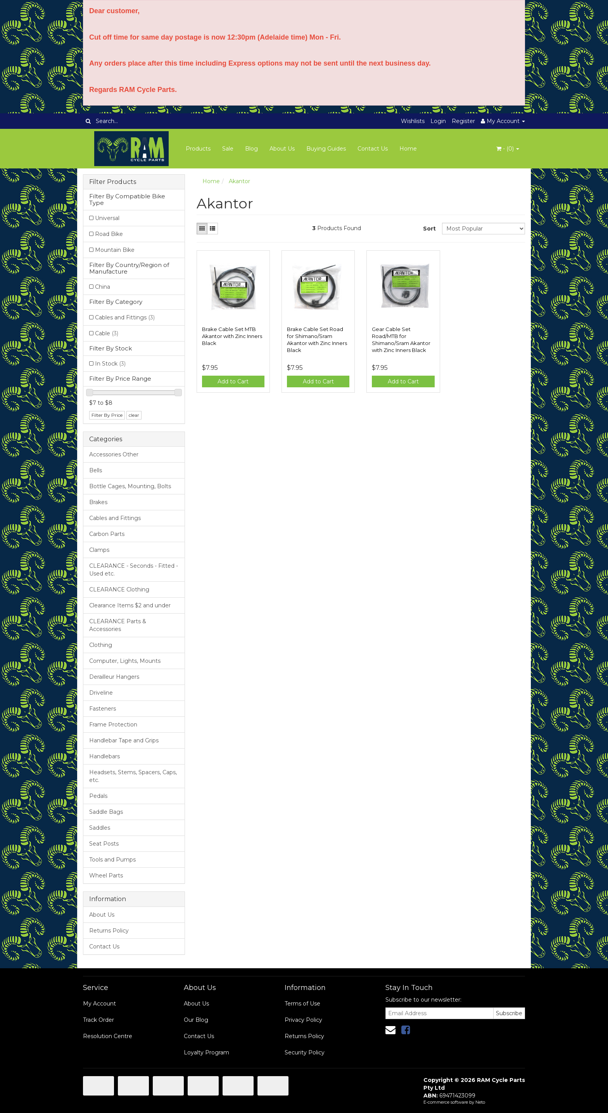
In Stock (110, 363)
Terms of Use (302, 1003)
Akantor (239, 181)
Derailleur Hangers (114, 676)
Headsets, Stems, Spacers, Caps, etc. (133, 776)
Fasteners (102, 708)
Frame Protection (113, 724)
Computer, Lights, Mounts (125, 660)
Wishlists (413, 121)
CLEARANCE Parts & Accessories (117, 625)
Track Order (98, 1019)
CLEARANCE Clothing (119, 589)
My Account (99, 1003)
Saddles (99, 827)
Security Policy (305, 1052)
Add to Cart (233, 381)
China (102, 286)
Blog (251, 148)
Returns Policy (109, 930)
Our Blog (196, 1019)
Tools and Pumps (112, 859)
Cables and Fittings (125, 317)
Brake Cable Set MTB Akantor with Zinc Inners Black (232, 336)
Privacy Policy (303, 1019)
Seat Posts (104, 843)
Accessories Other (113, 454)
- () (507, 148)
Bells (95, 470)
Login (438, 121)
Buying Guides (326, 148)
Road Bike (109, 234)
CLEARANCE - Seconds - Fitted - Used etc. (133, 569)
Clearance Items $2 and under (130, 605)
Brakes (98, 502)
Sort (429, 228)
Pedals (98, 795)
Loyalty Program (206, 1052)
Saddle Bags (106, 811)
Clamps (99, 549)
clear (134, 415)
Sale (227, 148)
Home (408, 148)
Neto (480, 1102)
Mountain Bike (115, 249)
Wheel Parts (106, 875)
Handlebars (104, 756)
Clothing (100, 644)
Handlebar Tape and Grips (124, 740)
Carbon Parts (106, 533)
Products (198, 148)
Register (463, 121)
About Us (282, 148)
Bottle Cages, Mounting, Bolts (130, 486)
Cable (106, 333)
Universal (107, 218)
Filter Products (112, 182)
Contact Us (373, 148)
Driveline (101, 692)
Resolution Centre (107, 1036)
